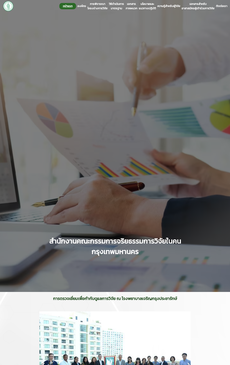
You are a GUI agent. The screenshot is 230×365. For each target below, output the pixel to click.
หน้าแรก (68, 6)
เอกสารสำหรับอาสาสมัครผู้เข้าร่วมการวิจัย (198, 6)
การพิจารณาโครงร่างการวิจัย (97, 6)
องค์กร (81, 6)
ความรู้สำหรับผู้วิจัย (168, 6)
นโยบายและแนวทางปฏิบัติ (147, 6)
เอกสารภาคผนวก (131, 6)
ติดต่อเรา (221, 6)
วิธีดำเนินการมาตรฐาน (116, 6)
